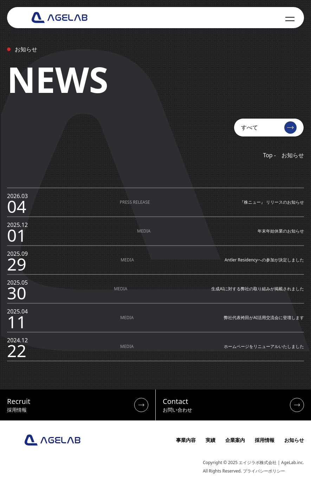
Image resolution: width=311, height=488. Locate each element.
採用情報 (264, 440)
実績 (210, 440)
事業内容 (186, 440)
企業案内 (235, 440)
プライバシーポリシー (264, 471)
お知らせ (294, 440)
